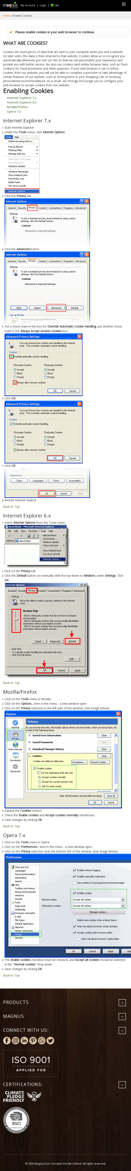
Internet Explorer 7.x (22, 98)
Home (7, 15)
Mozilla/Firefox (17, 107)
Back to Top (11, 507)
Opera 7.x (14, 111)
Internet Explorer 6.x (22, 102)
